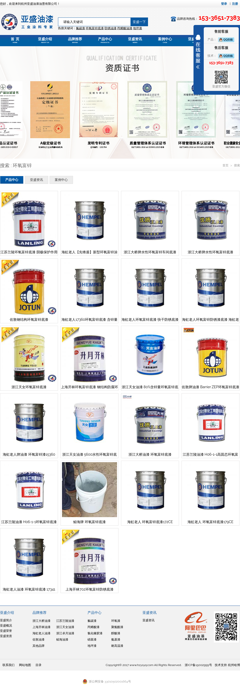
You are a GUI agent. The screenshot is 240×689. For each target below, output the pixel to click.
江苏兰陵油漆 (65, 621)
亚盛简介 (6, 620)
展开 (198, 51)
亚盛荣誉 (6, 631)
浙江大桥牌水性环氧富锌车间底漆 (150, 252)
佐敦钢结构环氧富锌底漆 (29, 320)
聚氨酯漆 (117, 627)
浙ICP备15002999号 (198, 665)
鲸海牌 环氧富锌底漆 (89, 522)
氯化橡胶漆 (95, 633)
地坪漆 (92, 646)
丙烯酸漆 (94, 627)
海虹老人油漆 (41, 633)
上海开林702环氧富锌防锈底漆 (89, 589)
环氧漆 (115, 621)
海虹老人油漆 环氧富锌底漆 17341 (29, 589)
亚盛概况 (6, 625)
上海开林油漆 (41, 627)
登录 (224, 3)
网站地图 (25, 665)
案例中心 (165, 40)
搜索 (237, 165)
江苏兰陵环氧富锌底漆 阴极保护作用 (29, 252)
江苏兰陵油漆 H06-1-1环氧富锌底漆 (29, 522)
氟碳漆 (80, 28)
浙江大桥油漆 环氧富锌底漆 (150, 454)
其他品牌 (38, 646)
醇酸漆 (115, 633)
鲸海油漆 (62, 639)
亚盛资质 (6, 636)
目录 (39, 665)
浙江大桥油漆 (41, 621)
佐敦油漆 (38, 639)
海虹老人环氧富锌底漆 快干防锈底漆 (150, 320)
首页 (225, 165)
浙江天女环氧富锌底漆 (29, 387)
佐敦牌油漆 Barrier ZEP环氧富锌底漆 (210, 387)
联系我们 (8, 665)
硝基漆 (92, 639)
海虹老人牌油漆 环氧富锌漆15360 (29, 454)
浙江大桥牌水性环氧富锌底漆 (210, 252)
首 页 (15, 40)
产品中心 (105, 40)
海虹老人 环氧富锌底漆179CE (210, 522)
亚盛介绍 (45, 40)
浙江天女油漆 (65, 627)
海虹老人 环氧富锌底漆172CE (150, 522)
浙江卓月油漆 (65, 633)
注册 (235, 3)
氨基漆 (115, 639)
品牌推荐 (75, 40)
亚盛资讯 (135, 40)
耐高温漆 (117, 646)
